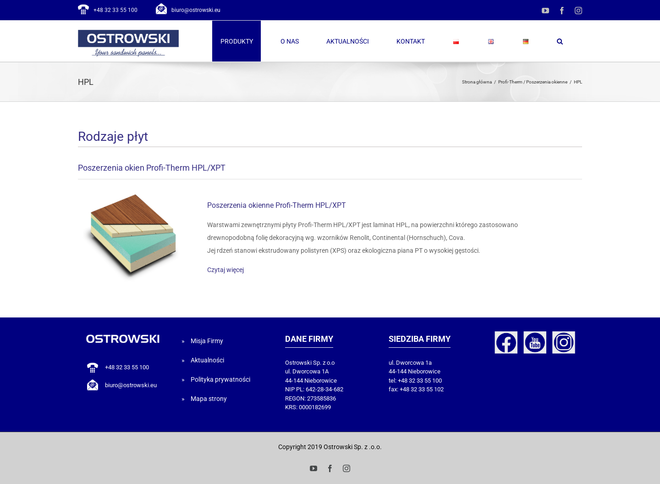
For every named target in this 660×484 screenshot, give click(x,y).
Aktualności (207, 360)
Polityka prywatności (220, 379)
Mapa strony (209, 398)
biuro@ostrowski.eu (195, 10)
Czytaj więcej (225, 269)
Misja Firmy (207, 341)
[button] (560, 41)
